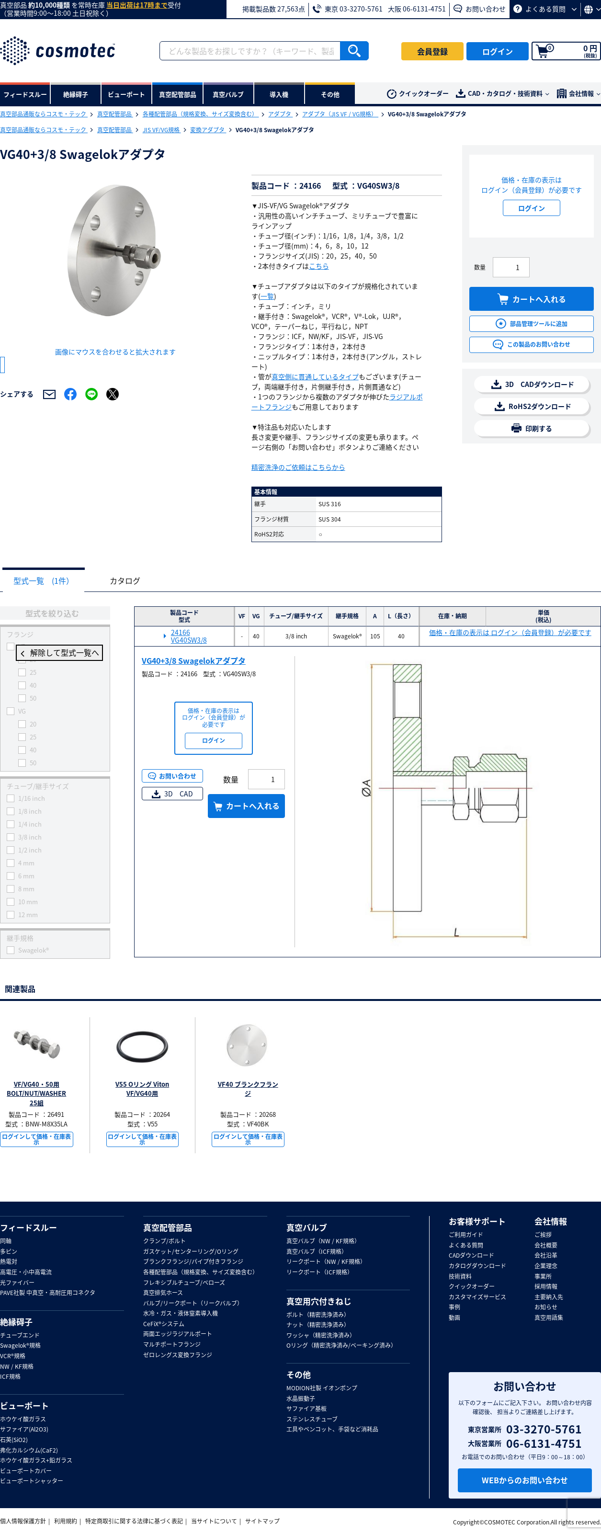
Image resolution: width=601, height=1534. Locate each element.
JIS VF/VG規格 (162, 129)
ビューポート (24, 1405)
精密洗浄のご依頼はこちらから (298, 467)
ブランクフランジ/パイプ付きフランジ (193, 1262)
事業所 (543, 1277)
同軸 (5, 1241)
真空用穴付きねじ (319, 1301)
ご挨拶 (543, 1235)
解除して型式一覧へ (55, 654)
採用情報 (545, 1287)
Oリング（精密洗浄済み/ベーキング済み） (341, 1346)
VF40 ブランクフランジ (248, 1089)
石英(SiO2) (14, 1440)
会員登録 (432, 51)
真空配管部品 (115, 114)
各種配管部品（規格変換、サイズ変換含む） (201, 114)
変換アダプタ (208, 129)
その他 (298, 1374)
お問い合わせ (480, 8)
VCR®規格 (12, 1356)
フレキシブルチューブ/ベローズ (184, 1283)
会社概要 (545, 1246)
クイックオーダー (418, 94)
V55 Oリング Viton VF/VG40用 (142, 1089)
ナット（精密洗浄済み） (318, 1325)
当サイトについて (214, 1521)
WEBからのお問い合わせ (525, 1480)
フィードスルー (28, 1227)
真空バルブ (306, 1227)
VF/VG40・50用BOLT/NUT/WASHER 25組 (36, 1094)
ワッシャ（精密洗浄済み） (320, 1336)
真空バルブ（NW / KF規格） (323, 1241)
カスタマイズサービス (477, 1297)
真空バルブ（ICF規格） (316, 1252)
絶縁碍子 (16, 1322)
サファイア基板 (306, 1409)
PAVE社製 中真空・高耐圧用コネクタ (47, 1293)
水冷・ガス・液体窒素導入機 (180, 1314)
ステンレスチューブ (312, 1419)
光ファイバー (17, 1283)
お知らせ (545, 1307)
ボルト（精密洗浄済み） (318, 1315)
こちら (319, 266)
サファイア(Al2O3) (24, 1430)
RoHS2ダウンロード (533, 406)
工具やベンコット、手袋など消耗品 (332, 1430)
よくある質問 (545, 8)
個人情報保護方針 (23, 1521)
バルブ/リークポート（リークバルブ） (193, 1303)
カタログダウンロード (477, 1266)
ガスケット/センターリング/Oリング (190, 1252)
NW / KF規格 (17, 1367)
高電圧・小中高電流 (26, 1272)
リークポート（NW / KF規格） (326, 1262)
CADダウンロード (471, 1256)
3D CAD (172, 794)
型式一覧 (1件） (46, 581)
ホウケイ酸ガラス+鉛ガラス (36, 1461)
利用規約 (65, 1521)
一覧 (267, 296)
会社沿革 (545, 1256)
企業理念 (545, 1266)
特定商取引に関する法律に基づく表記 (134, 1521)
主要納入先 (548, 1297)
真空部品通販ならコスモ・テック (44, 114)
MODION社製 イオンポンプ (321, 1388)
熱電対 (8, 1262)
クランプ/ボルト (164, 1241)
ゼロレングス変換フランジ (177, 1355)
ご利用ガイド (466, 1235)
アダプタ (280, 114)
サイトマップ (262, 1521)
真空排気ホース (163, 1293)
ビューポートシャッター (31, 1482)
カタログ (132, 581)
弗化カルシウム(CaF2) (29, 1450)
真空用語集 (548, 1318)
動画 (454, 1318)
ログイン (497, 51)
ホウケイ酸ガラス (23, 1419)
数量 (480, 267)
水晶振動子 (300, 1399)
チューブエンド (20, 1336)
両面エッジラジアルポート (177, 1335)
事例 (454, 1307)
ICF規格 (10, 1377)
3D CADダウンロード (532, 384)
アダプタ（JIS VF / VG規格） (340, 114)
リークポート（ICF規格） (319, 1272)
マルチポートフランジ (172, 1345)
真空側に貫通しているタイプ (315, 376)
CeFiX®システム (163, 1324)
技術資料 (460, 1277)
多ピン (8, 1252)
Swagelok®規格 (20, 1346)
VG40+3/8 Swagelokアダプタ (194, 661)
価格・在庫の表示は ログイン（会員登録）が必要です (510, 633)
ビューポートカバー (26, 1471)
